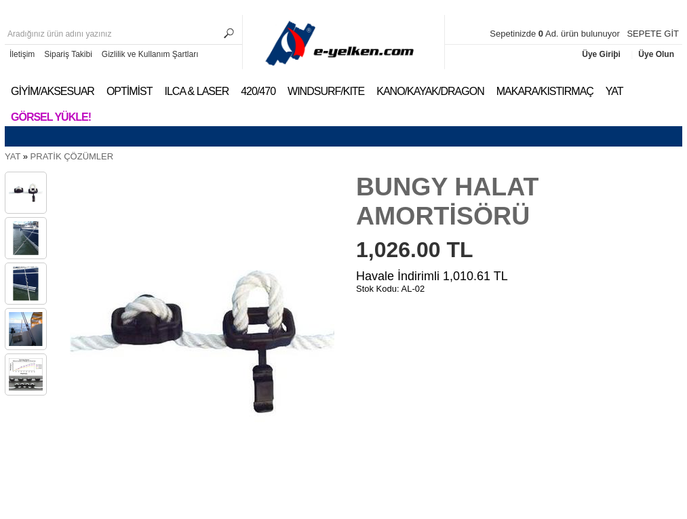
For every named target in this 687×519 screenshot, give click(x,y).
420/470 (258, 91)
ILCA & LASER (196, 91)
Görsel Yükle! (51, 117)
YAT (614, 91)
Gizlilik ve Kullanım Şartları (150, 54)
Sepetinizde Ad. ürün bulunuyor (556, 33)
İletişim (22, 54)
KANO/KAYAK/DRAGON (430, 91)
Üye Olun (656, 54)
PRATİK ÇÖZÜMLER (72, 156)
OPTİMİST (129, 91)
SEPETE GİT (653, 33)
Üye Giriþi (602, 54)
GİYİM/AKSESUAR (52, 91)
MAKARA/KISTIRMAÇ (544, 91)
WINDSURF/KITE (326, 91)
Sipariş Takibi (68, 54)
